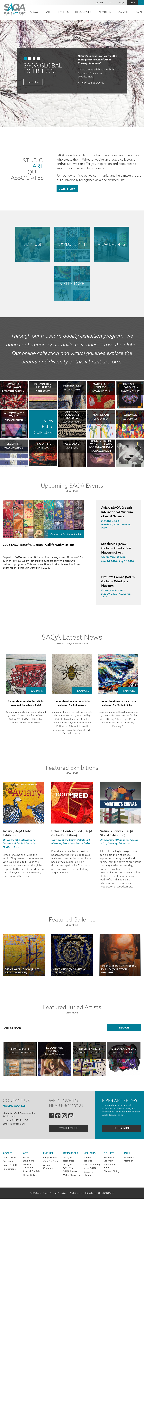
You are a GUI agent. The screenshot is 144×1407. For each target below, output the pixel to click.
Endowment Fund (110, 1166)
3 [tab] (34, 58)
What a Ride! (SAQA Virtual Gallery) (69, 971)
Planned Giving (111, 1171)
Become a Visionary (109, 1159)
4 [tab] (38, 58)
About (35, 11)
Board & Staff (10, 1165)
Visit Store (72, 283)
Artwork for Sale (31, 1171)
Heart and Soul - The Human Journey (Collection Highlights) (118, 969)
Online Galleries (31, 1175)
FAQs (121, 2)
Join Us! (32, 244)
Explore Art (72, 244)
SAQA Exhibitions (28, 1159)
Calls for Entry (50, 1161)
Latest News (9, 1157)
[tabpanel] (72, 73)
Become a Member (129, 1159)
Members (104, 11)
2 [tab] (29, 58)
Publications (9, 1169)
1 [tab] (25, 58)
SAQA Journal (70, 1171)
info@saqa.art (17, 1124)
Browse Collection (28, 1166)
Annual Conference (49, 1166)
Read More (36, 691)
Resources (83, 11)
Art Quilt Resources (68, 1159)
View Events (111, 244)
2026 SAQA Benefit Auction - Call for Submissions (39, 545)
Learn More (33, 82)
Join (127, 1153)
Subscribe (122, 1128)
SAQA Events (50, 1157)
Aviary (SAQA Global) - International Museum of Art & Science (117, 512)
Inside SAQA (90, 1168)
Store (111, 2)
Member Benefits (88, 1159)
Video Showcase (72, 1175)
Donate (123, 11)
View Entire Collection (43, 426)
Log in (132, 2)
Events (63, 11)
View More (72, 491)
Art (49, 11)
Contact (99, 2)
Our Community (92, 1164)
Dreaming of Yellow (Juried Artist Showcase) (22, 971)
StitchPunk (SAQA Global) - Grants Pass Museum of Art (116, 548)
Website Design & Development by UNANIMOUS (92, 1193)
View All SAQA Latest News (72, 643)
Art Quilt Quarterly (68, 1166)
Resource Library (88, 1173)
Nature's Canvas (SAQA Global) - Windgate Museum (118, 581)
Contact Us (68, 1128)
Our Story (8, 1161)
